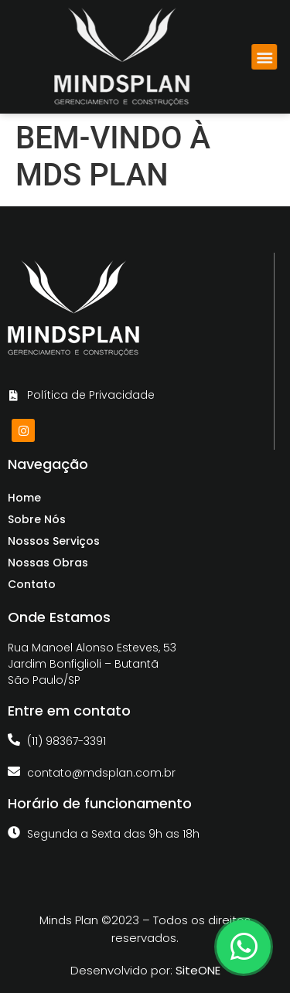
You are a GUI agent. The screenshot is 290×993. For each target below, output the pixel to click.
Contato (32, 584)
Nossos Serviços (54, 541)
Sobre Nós (37, 519)
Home (24, 497)
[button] (271, 57)
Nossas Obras (48, 562)
